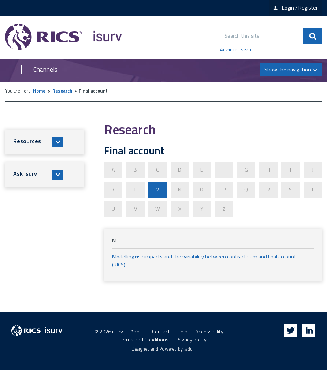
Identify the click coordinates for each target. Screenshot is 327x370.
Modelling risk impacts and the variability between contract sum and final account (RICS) (204, 259)
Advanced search (237, 49)
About (137, 330)
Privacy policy (191, 339)
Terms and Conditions (143, 339)
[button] (44, 142)
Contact (161, 330)
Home (39, 90)
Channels (45, 69)
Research (62, 90)
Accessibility (209, 330)
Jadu (188, 347)
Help (182, 330)
